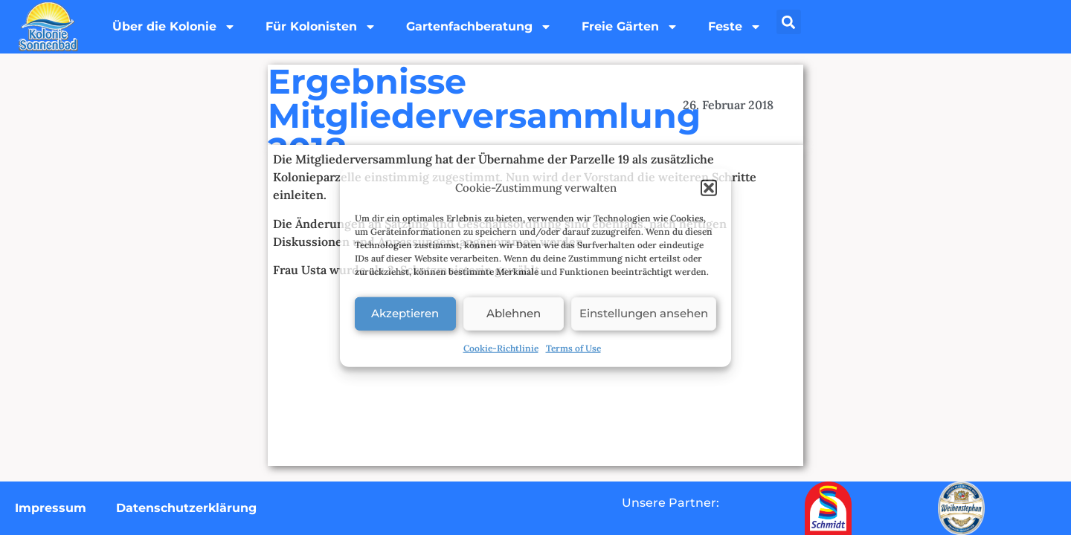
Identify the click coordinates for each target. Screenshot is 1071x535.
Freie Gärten (630, 26)
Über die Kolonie (174, 26)
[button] (708, 188)
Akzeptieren (405, 313)
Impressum (50, 508)
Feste (735, 26)
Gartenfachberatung (479, 26)
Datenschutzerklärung (186, 508)
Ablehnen (513, 313)
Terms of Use (573, 347)
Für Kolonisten (321, 26)
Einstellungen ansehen (643, 313)
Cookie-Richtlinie (500, 347)
